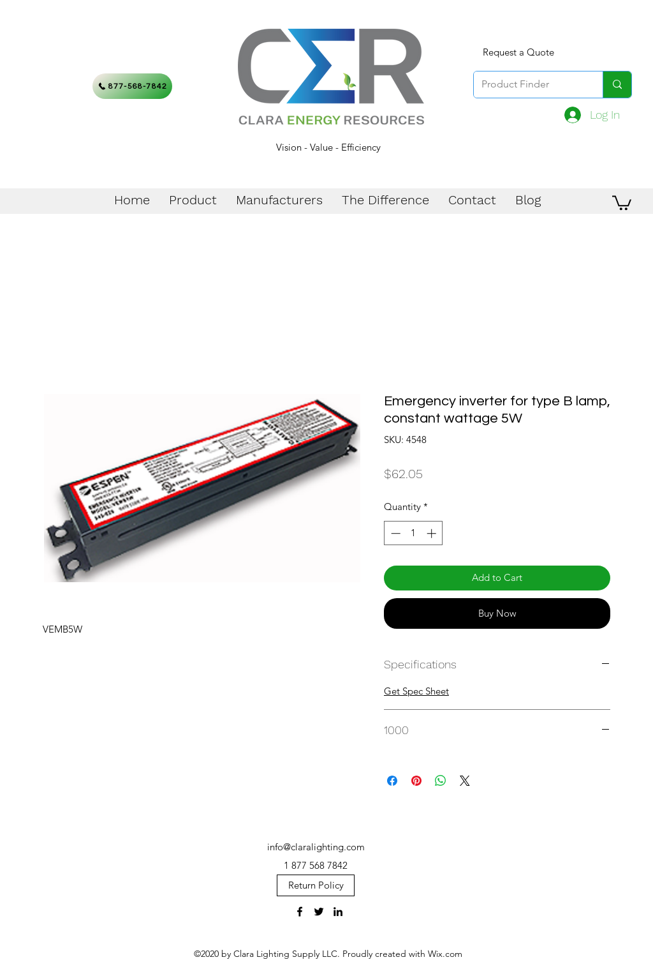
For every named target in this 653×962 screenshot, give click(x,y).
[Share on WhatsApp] (440, 780)
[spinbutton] (413, 533)
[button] (621, 202)
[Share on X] (465, 780)
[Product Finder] (528, 84)
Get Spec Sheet (416, 691)
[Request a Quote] (518, 52)
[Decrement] (394, 533)
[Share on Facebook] (392, 780)
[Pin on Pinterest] (416, 780)
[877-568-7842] (132, 86)
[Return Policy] (316, 885)
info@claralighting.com (316, 847)
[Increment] (432, 533)
